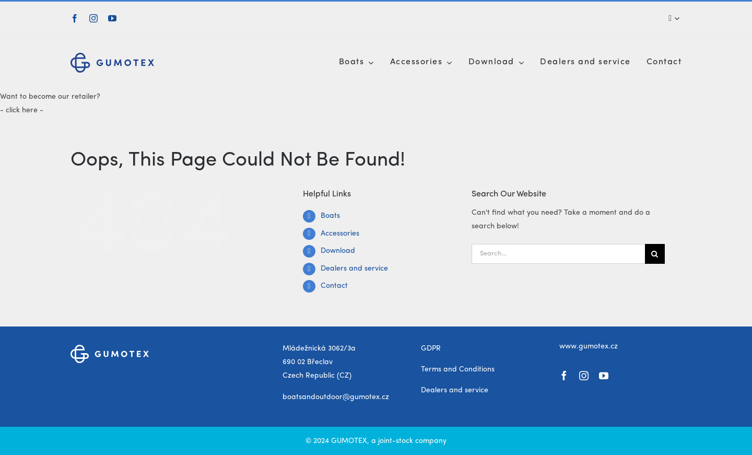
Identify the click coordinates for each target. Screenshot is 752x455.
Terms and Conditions (458, 369)
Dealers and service (354, 268)
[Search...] (558, 254)
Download (338, 250)
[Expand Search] (676, 18)
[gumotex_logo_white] (109, 348)
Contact (334, 285)
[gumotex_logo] (112, 56)
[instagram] (93, 18)
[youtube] (112, 18)
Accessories (340, 233)
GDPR (431, 348)
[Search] (671, 18)
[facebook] (74, 18)
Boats (330, 215)
